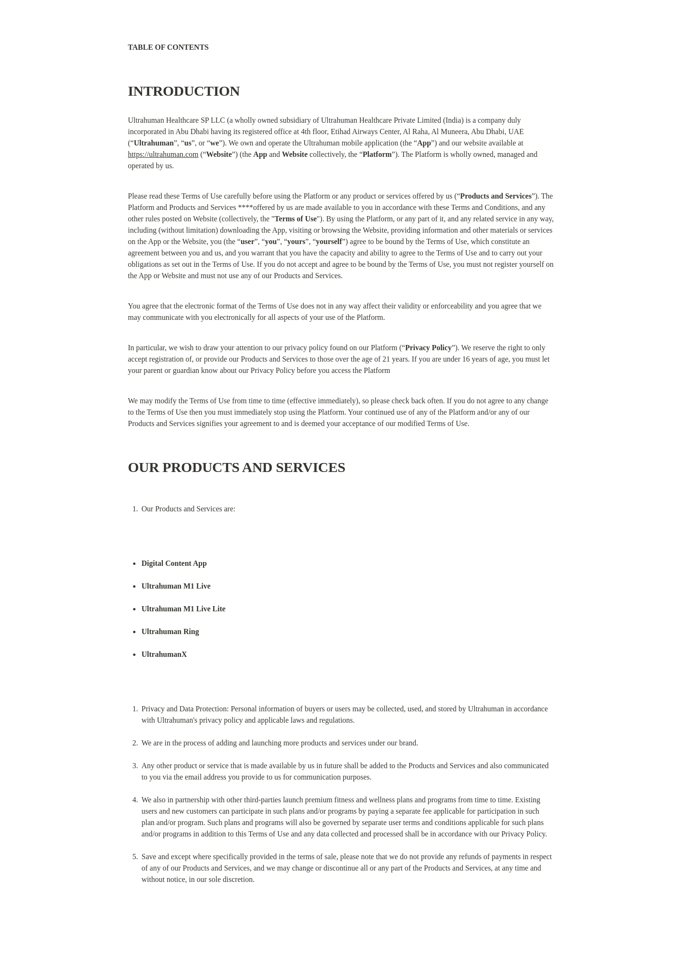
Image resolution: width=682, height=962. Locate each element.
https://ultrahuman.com (163, 154)
